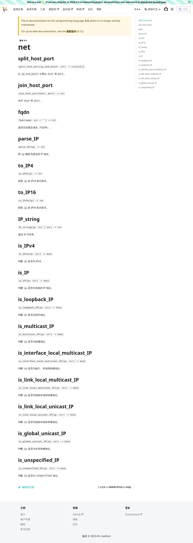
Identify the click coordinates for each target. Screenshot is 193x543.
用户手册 (25, 519)
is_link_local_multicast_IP (150, 73)
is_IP (141, 56)
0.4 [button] (136, 9)
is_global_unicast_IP (148, 83)
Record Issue (159, 2)
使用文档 (18, 9)
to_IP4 (141, 38)
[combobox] (183, 9)
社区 (90, 9)
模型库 (54, 9)
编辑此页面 (26, 487)
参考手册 (32, 9)
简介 (22, 514)
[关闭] (189, 2)
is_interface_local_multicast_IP (152, 69)
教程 (22, 524)
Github (144, 2)
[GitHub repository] (166, 9)
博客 (98, 9)
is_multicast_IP (145, 65)
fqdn (141, 29)
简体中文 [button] (151, 9)
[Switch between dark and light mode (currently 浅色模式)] (172, 9)
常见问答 (25, 529)
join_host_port (145, 24)
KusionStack (133, 514)
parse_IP (142, 33)
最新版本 (71, 31)
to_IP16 (142, 42)
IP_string (143, 47)
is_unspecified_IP (146, 87)
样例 (80, 9)
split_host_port (145, 20)
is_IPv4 (142, 51)
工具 (42, 9)
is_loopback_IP (145, 60)
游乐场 (68, 9)
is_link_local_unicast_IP (149, 78)
